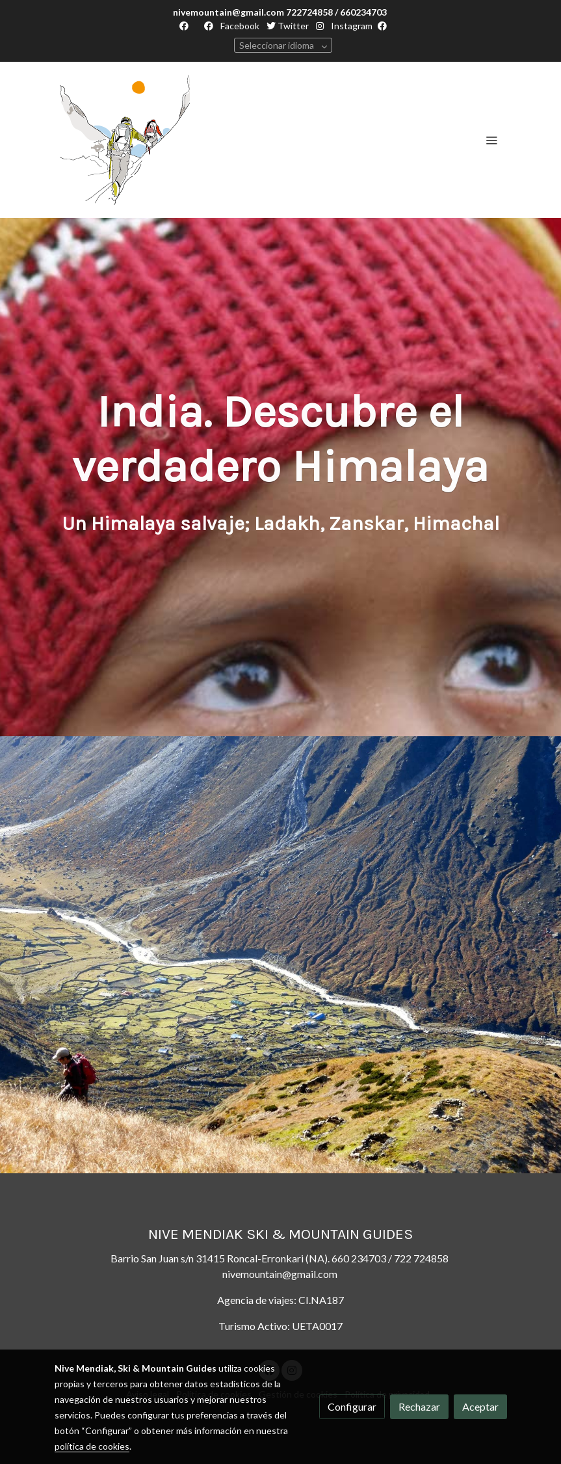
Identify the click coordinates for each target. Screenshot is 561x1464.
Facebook (238, 25)
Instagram (350, 25)
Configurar (352, 1406)
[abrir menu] (491, 139)
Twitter (288, 25)
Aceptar (480, 1406)
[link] (125, 140)
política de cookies (92, 1446)
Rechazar (419, 1406)
